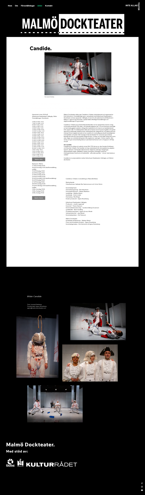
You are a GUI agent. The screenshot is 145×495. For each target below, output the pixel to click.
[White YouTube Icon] (142, 490)
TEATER (139, 6)
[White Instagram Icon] (142, 487)
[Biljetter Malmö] (38, 198)
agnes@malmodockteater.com (36, 308)
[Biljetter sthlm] (38, 159)
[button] (27, 5)
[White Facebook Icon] (142, 483)
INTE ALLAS (131, 5)
